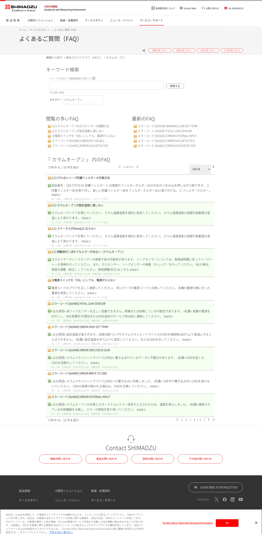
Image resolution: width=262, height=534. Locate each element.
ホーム (22, 30)
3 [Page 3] (190, 419)
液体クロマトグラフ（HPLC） (84, 57)
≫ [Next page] (213, 419)
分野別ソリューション (68, 490)
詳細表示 (56, 195)
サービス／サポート (103, 500)
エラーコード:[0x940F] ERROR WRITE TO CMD (79, 373)
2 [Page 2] (186, 419)
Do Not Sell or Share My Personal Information (188, 526)
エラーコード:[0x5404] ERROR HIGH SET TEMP (79, 327)
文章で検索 (58, 92)
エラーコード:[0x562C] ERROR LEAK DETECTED (167, 145)
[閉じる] (256, 526)
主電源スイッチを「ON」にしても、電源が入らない (84, 135)
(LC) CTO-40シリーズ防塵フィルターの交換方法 (80, 177)
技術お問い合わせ (153, 458)
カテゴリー (55, 100)
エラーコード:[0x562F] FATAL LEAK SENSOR (165, 131)
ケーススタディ (28, 500)
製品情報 (24, 490)
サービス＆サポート (40, 30)
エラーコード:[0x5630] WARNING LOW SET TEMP (168, 126)
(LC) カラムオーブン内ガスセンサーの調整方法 (80, 126)
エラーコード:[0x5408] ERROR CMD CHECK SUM (80, 350)
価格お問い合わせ (60, 458)
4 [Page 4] (194, 419)
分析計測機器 (50, 6)
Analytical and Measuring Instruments (65, 10)
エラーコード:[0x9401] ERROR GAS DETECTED (80, 145)
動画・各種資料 (100, 490)
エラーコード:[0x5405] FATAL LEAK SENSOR (78, 303)
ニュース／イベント (67, 500)
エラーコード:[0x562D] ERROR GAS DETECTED (166, 140)
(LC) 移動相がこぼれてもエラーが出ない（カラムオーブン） (88, 251)
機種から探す (54, 57)
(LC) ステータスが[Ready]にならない (73, 228)
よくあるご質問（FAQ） (66, 30)
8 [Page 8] (208, 419)
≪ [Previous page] (177, 419)
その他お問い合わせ (200, 458)
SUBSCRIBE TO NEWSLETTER (215, 487)
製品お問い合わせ (106, 458)
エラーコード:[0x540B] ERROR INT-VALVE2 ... (79, 140)
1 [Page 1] (182, 419)
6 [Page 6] (200, 419)
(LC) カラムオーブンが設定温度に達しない (78, 131)
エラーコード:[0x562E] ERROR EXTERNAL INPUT (167, 135)
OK (227, 526)
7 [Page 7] (204, 419)
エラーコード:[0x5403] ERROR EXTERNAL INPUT (80, 397)
